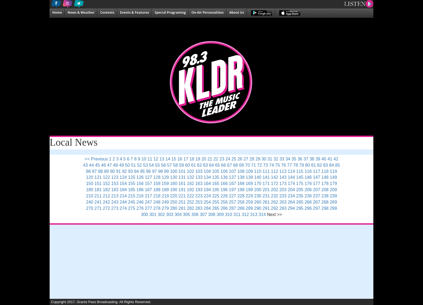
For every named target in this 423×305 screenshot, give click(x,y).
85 (337, 165)
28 (252, 159)
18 (191, 159)
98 (160, 171)
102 (190, 171)
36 (300, 159)
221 (182, 196)
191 (182, 189)
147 (316, 177)
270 (89, 208)
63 (205, 165)
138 (241, 177)
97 (154, 171)
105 (215, 171)
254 (207, 202)
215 (131, 196)
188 (157, 189)
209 (333, 189)
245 (131, 202)
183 (114, 189)
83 (325, 165)
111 (266, 171)
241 (98, 202)
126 (140, 177)
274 (123, 208)
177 (316, 183)
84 (331, 165)
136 (224, 177)
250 (173, 202)
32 (276, 159)
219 (165, 196)
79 (301, 165)
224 (207, 196)
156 (140, 183)
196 (224, 189)
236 (308, 196)
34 (287, 159)
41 (330, 159)
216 (140, 196)
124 (123, 177)
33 (281, 159)
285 (215, 208)
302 (161, 214)
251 (182, 202)
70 (247, 165)
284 (207, 208)
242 (106, 202)
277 (148, 208)
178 (325, 183)
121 (98, 177)
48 (115, 165)
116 (308, 171)
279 (165, 208)
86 (88, 171)
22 (215, 159)
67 (229, 165)
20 (204, 159)
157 (148, 183)
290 (257, 208)
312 (245, 214)
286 (224, 208)
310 (228, 214)
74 (271, 165)
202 (274, 189)
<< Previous (96, 159)
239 (333, 196)
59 (181, 165)
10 (143, 159)
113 (282, 171)
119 (333, 171)
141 (266, 177)
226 (224, 196)
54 (151, 165)
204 (291, 189)
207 (316, 189)
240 (89, 202)
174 (291, 183)
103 (199, 171)
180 (89, 189)
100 (173, 171)
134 (207, 177)
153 (114, 183)
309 (220, 214)
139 (249, 177)
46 (103, 165)
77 (289, 165)
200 (257, 189)
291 (266, 208)
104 (207, 171)
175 (299, 183)
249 (165, 202)
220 (173, 196)
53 (145, 165)
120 (89, 177)
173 (282, 183)
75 (277, 165)
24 (228, 159)
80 (307, 165)
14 (167, 159)
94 (136, 171)
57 (169, 165)
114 (291, 171)
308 (212, 214)
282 (190, 208)
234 (291, 196)
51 (133, 165)
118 (325, 171)
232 (274, 196)
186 (140, 189)
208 (325, 189)
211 (98, 196)
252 (190, 202)
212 (106, 196)
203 (282, 189)
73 (265, 165)
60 (187, 165)
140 (257, 177)
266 (308, 202)
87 (94, 171)
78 (295, 165)
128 (157, 177)
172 (274, 183)
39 (317, 159)
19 (197, 159)
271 (98, 208)
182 (106, 189)
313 (253, 214)
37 (305, 159)
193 (199, 189)
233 (282, 196)
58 (175, 165)
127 (148, 177)
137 (232, 177)
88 (100, 171)
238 (325, 196)
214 (123, 196)
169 (249, 183)
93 (130, 171)
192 (190, 189)
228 (241, 196)
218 (157, 196)
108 (241, 171)
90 (112, 171)
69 (241, 165)
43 (85, 165)
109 (249, 171)
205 (299, 189)
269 (333, 202)
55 (157, 165)
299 (333, 208)
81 (313, 165)
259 (249, 202)
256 (224, 202)
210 (89, 196)
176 (308, 183)
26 (239, 159)
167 (232, 183)
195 (215, 189)
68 (235, 165)
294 (291, 208)
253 (199, 202)
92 (124, 171)
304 (178, 214)
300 (144, 214)
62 (199, 165)
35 (293, 159)
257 (232, 202)
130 (173, 177)
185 (131, 189)
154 (123, 183)
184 (123, 189)
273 (114, 208)
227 (232, 196)
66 (223, 165)
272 (106, 208)
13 (161, 159)
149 (333, 177)
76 (283, 165)
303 (169, 214)
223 (199, 196)
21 (209, 159)
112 (274, 171)
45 (97, 165)
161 (182, 183)
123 (114, 177)
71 (253, 165)
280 (173, 208)
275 (131, 208)
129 (165, 177)
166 (224, 183)
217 (148, 196)
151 (98, 183)
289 (249, 208)
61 (193, 165)
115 (299, 171)
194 (207, 189)
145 (299, 177)
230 (257, 196)
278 (157, 208)
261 (266, 202)
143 (282, 177)
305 (186, 214)
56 (163, 165)
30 (263, 159)
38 (311, 159)
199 (249, 189)
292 (274, 208)
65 (217, 165)
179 (333, 183)
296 (308, 208)
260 (257, 202)
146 (308, 177)
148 (325, 177)
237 (316, 196)
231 (266, 196)
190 (173, 189)
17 (185, 159)
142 (274, 177)
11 (149, 159)
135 (215, 177)
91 (118, 171)
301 (152, 214)
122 (106, 177)
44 (91, 165)
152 (106, 183)
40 (324, 159)
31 (269, 159)
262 (274, 202)
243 (114, 202)
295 (299, 208)
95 (142, 171)
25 (233, 159)
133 (199, 177)
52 (139, 165)
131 (182, 177)
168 (241, 183)
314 (262, 214)
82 (319, 165)
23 (221, 159)
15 (173, 159)
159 (165, 183)
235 (299, 196)
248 (157, 202)
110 (257, 171)
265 (299, 202)
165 (215, 183)
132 (190, 177)
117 (316, 171)
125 (131, 177)
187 (148, 189)
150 (89, 183)
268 (325, 202)
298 (325, 208)
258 (241, 202)
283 (199, 208)
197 (232, 189)
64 (211, 165)
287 (232, 208)
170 (257, 183)
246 (140, 202)
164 (207, 183)
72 (259, 165)
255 (215, 202)
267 (316, 202)
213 (114, 196)
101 (182, 171)
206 (308, 189)
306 (195, 214)
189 (165, 189)
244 (123, 202)
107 (232, 171)
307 (203, 214)
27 (245, 159)
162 (190, 183)
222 (190, 196)
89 (106, 171)
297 (316, 208)
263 (282, 202)
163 (199, 183)
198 (241, 189)
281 (182, 208)
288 (241, 208)
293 (282, 208)
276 (140, 208)
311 (237, 214)
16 (180, 159)
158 (157, 183)
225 (215, 196)
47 (109, 165)
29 (257, 159)
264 (291, 202)
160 (173, 183)
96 (148, 171)
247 (148, 202)
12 (155, 159)
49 (121, 165)
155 (131, 183)
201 (266, 189)
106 (224, 171)
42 (335, 159)
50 (127, 165)
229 (249, 196)
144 (291, 177)
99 (166, 171)
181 (98, 189)
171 (266, 183)
